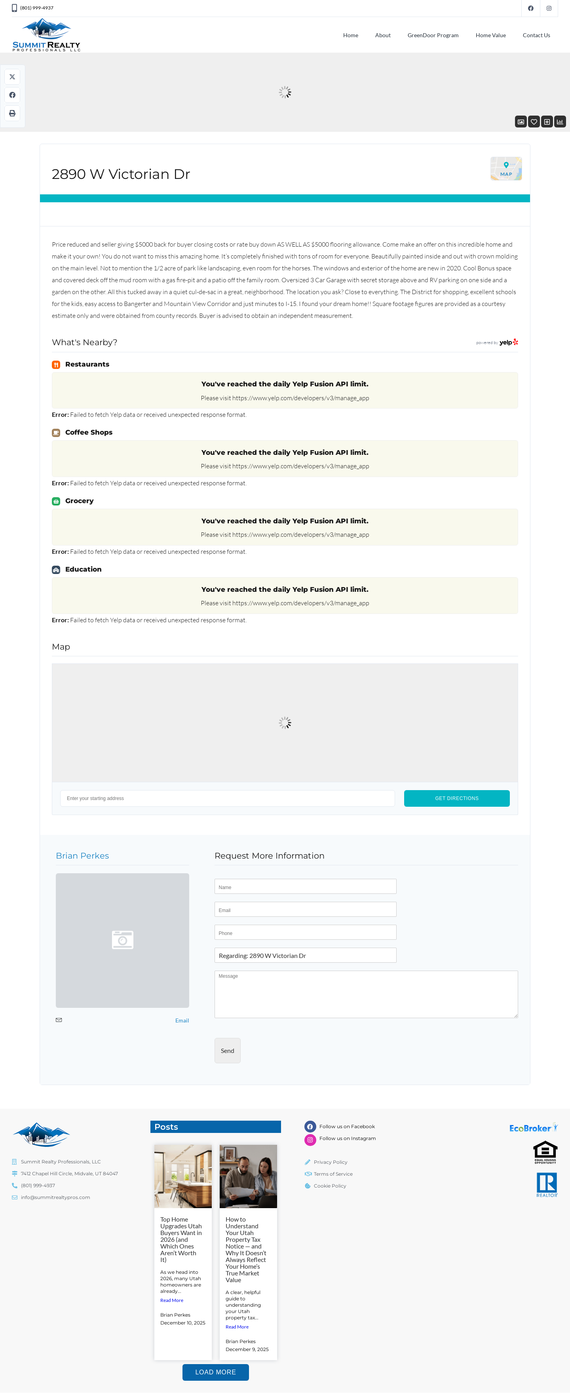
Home (350, 35)
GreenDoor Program (433, 35)
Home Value (491, 35)
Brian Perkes (82, 856)
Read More (171, 1300)
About (383, 35)
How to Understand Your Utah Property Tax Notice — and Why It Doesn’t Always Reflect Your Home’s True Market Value (246, 1249)
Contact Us (536, 35)
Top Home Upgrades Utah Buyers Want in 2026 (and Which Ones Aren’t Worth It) (181, 1239)
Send (227, 1050)
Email (182, 1020)
